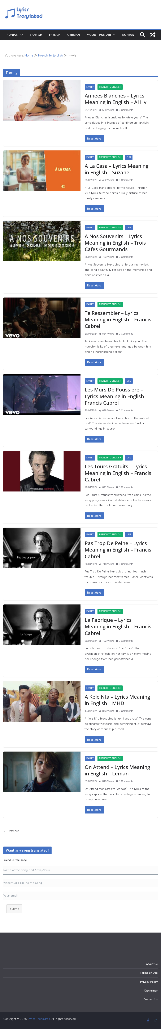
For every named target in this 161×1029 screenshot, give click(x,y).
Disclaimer (151, 990)
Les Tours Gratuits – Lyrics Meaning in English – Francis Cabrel (118, 473)
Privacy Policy (149, 982)
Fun (128, 157)
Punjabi (12, 35)
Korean (128, 35)
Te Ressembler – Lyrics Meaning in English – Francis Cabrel (118, 319)
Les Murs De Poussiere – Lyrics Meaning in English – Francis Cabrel (116, 396)
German (73, 35)
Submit (14, 909)
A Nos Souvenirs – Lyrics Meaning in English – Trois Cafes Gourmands (115, 243)
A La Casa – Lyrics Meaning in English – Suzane (116, 169)
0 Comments (124, 110)
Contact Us (151, 999)
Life (128, 227)
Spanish (36, 35)
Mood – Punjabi (99, 35)
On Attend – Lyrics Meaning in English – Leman (117, 770)
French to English (110, 87)
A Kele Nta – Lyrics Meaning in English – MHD (117, 700)
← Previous (11, 831)
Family (90, 87)
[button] (20, 35)
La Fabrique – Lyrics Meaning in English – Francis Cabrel (118, 626)
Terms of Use (149, 973)
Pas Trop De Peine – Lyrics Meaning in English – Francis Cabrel (118, 549)
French (55, 35)
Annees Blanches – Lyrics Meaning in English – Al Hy (115, 98)
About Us (152, 964)
